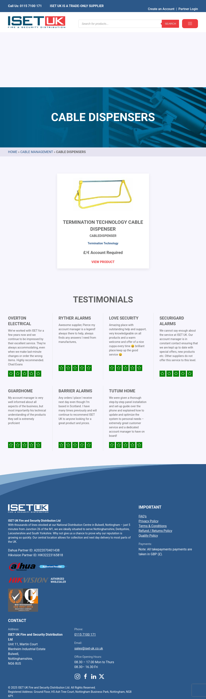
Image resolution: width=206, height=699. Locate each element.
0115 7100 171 (85, 573)
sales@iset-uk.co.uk (88, 587)
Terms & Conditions (153, 465)
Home (12, 91)
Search (170, 15)
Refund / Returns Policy (155, 470)
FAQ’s (142, 455)
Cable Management (36, 91)
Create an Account (161, 3)
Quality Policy (148, 474)
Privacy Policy (149, 460)
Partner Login (188, 3)
